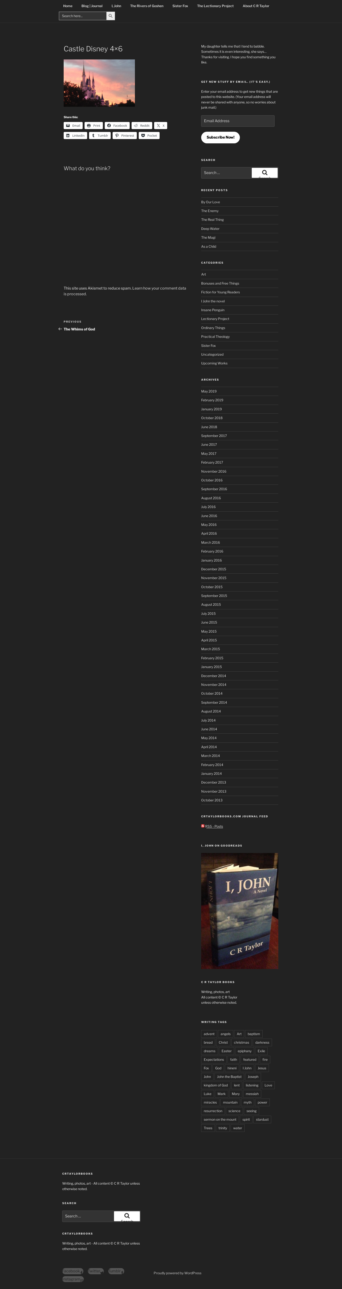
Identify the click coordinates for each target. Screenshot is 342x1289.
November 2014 (213, 685)
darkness (262, 1042)
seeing (251, 1111)
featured (249, 1059)
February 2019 (212, 400)
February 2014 (212, 765)
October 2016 (212, 480)
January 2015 (211, 667)
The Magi (208, 237)
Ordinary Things (213, 328)
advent (209, 1034)
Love (268, 1085)
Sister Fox (208, 346)
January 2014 (211, 773)
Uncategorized (212, 354)
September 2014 (214, 702)
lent (237, 1085)
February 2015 (212, 658)
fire (265, 1059)
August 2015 (211, 604)
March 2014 (210, 756)
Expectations (214, 1059)
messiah (252, 1094)
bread (208, 1042)
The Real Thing (212, 220)
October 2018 (212, 418)
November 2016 (213, 471)
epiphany (245, 1051)
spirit (246, 1119)
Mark (222, 1094)
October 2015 (212, 587)
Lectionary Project (215, 319)
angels (226, 1034)
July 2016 (208, 507)
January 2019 (211, 409)
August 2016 (211, 498)
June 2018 (209, 427)
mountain (230, 1102)
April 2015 (209, 640)
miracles (210, 1102)
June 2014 (209, 729)
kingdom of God (216, 1085)
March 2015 (210, 649)
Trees (208, 1128)
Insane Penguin (212, 310)
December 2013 (213, 782)
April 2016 (209, 533)
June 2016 (209, 516)
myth (248, 1102)
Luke (207, 1094)
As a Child (208, 246)
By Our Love (210, 202)
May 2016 (209, 525)
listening (252, 1085)
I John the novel (213, 301)
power (262, 1102)
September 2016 (214, 489)
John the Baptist (229, 1077)
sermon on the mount (220, 1119)
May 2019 (209, 391)
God (218, 1068)
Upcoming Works (214, 363)
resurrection (213, 1111)
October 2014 (212, 693)
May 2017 (208, 453)
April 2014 (209, 747)
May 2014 (209, 738)
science (234, 1111)
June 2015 (209, 622)
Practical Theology (215, 336)
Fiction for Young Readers (220, 292)
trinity (222, 1128)
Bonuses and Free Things (220, 283)
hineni (232, 1068)
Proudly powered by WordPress (177, 1273)
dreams (209, 1051)
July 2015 (208, 613)
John (207, 1077)
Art (203, 274)
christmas (241, 1042)
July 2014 (208, 720)
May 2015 (209, 631)
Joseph (253, 1077)
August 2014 (211, 711)
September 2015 (214, 596)
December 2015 (213, 569)
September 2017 (214, 436)
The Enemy (209, 211)
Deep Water (210, 229)
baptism (254, 1034)
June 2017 (209, 444)
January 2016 (211, 560)
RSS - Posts (212, 826)
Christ (223, 1042)
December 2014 (213, 676)
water (237, 1128)
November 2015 (213, 578)
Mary (236, 1094)
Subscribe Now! (220, 137)
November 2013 (213, 791)
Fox (206, 1068)
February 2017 (212, 462)
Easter (227, 1051)
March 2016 (210, 542)
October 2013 (212, 800)
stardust (262, 1119)
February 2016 (212, 551)
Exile (261, 1051)
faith (233, 1059)
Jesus (262, 1068)
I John (247, 1068)
